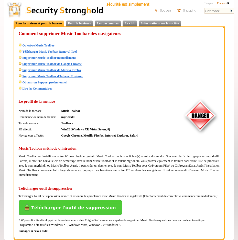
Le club (130, 23)
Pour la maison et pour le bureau (39, 23)
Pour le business (79, 23)
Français (223, 3)
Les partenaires (108, 23)
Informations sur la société (160, 23)
